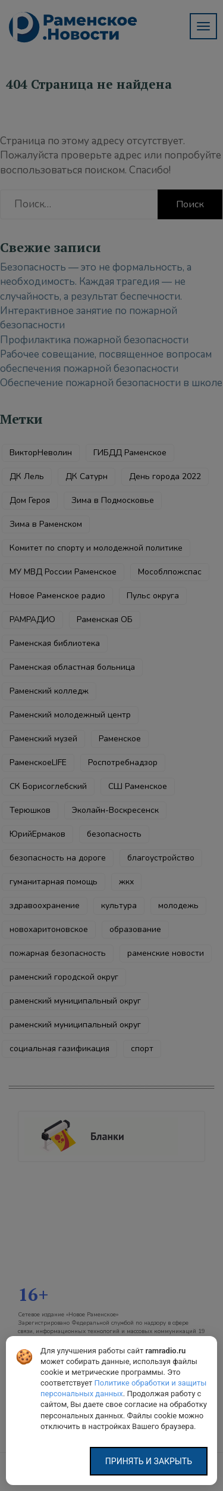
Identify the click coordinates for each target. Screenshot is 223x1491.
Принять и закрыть (148, 1461)
